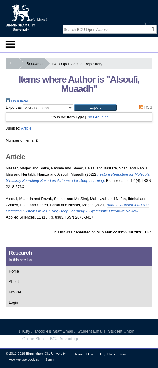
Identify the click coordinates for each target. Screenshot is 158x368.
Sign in (50, 359)
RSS (144, 107)
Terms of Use (84, 354)
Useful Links (37, 19)
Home (14, 271)
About (14, 281)
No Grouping (98, 117)
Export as (14, 107)
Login (13, 302)
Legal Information (113, 354)
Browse (15, 292)
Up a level (17, 101)
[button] (95, 107)
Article (26, 128)
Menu (10, 44)
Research (35, 63)
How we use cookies (24, 359)
